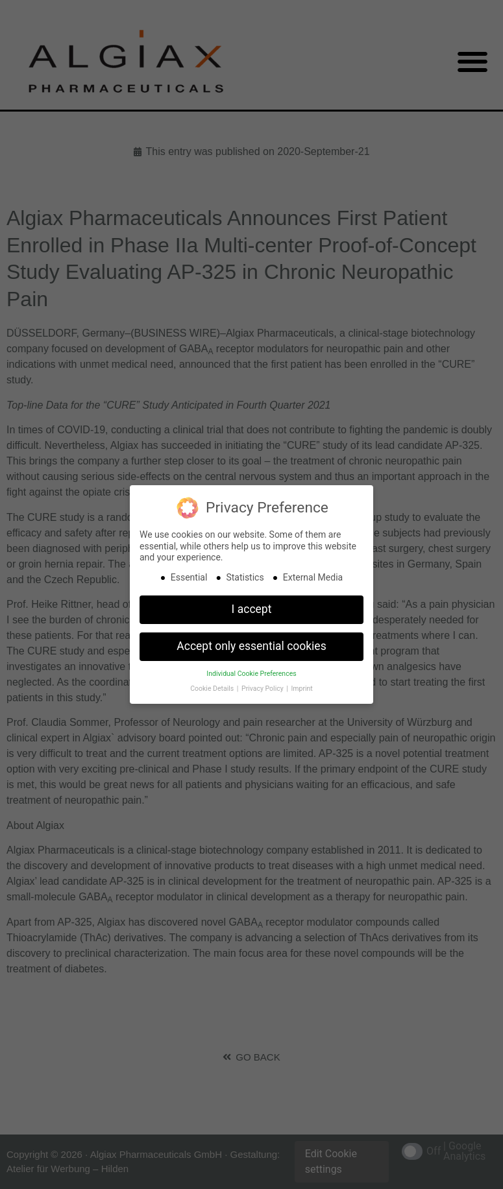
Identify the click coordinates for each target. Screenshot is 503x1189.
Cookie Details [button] (213, 688)
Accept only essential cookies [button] (251, 646)
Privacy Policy (263, 688)
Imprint (301, 688)
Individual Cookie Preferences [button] (251, 673)
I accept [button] (252, 609)
